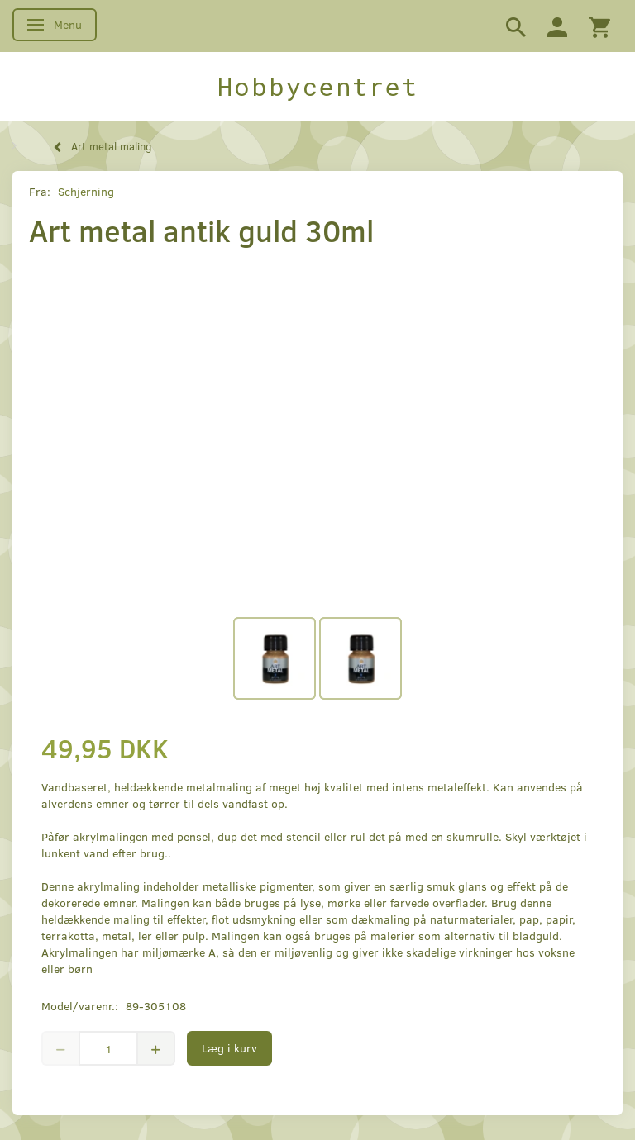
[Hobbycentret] (317, 86)
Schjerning (86, 191)
